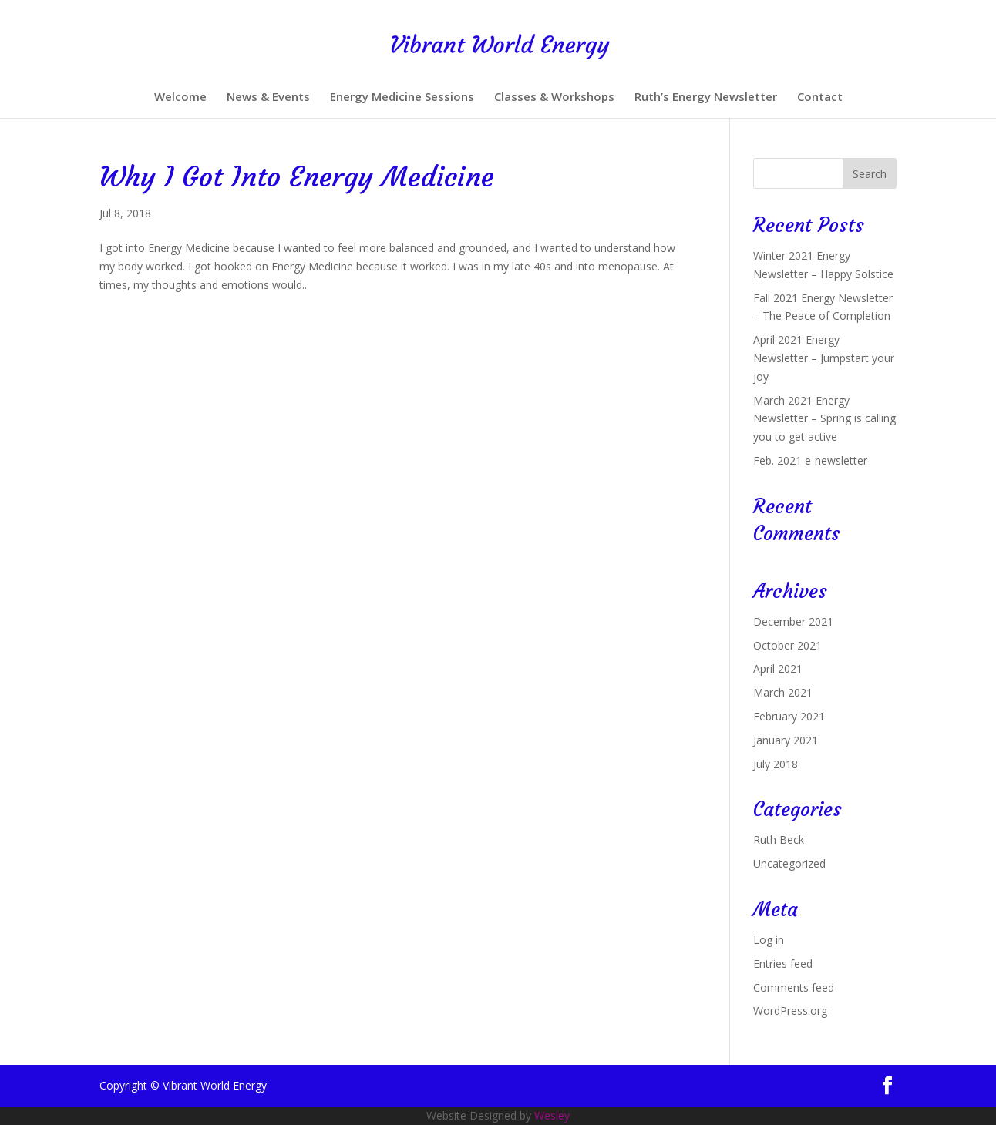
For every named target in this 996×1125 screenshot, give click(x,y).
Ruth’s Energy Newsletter (705, 97)
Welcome (180, 97)
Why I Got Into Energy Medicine (296, 177)
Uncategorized (789, 863)
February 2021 (789, 716)
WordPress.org (790, 1010)
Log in (768, 939)
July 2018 (775, 764)
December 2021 (793, 621)
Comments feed (793, 987)
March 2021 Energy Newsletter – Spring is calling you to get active (824, 419)
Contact (820, 97)
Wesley (552, 1115)
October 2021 (787, 645)
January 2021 (785, 740)
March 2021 (783, 692)
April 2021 (778, 668)
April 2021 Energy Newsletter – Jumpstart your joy (823, 358)
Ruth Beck (778, 839)
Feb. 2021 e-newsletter (810, 460)
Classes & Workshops (554, 97)
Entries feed (783, 963)
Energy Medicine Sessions (402, 97)
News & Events (268, 97)
